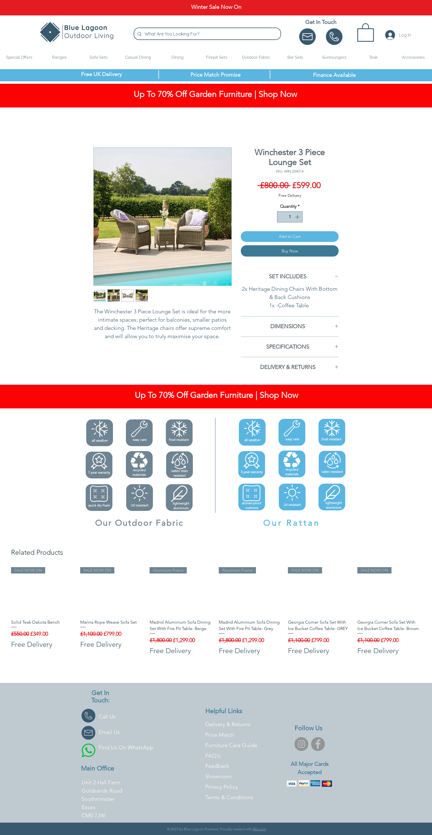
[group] (216, 614)
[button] (365, 32)
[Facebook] (318, 744)
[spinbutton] (290, 217)
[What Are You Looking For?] (207, 33)
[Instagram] (301, 744)
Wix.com (259, 829)
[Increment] (298, 217)
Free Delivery (290, 195)
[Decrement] (282, 217)
